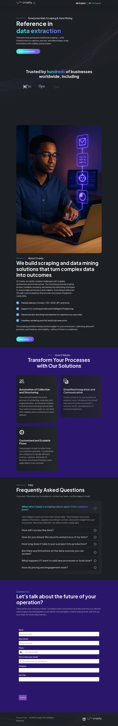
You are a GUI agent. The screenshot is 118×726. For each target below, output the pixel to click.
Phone (22, 648)
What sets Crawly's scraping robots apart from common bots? (55, 508)
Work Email (24, 639)
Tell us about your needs (29, 657)
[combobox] (21, 652)
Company (23, 666)
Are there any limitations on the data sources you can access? (53, 552)
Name (22, 630)
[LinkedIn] (84, 719)
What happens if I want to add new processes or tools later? (57, 560)
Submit (23, 697)
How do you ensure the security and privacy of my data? (55, 536)
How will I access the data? (38, 530)
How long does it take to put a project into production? (54, 543)
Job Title (23, 675)
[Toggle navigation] (34, 3)
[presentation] (37, 687)
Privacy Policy (21, 718)
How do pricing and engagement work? (45, 567)
